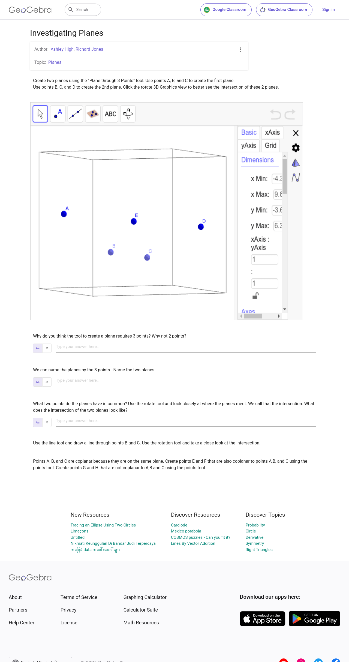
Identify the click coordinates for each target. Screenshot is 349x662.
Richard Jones (89, 49)
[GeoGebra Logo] (30, 10)
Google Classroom (225, 10)
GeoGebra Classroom (283, 10)
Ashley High (62, 49)
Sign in (328, 9)
